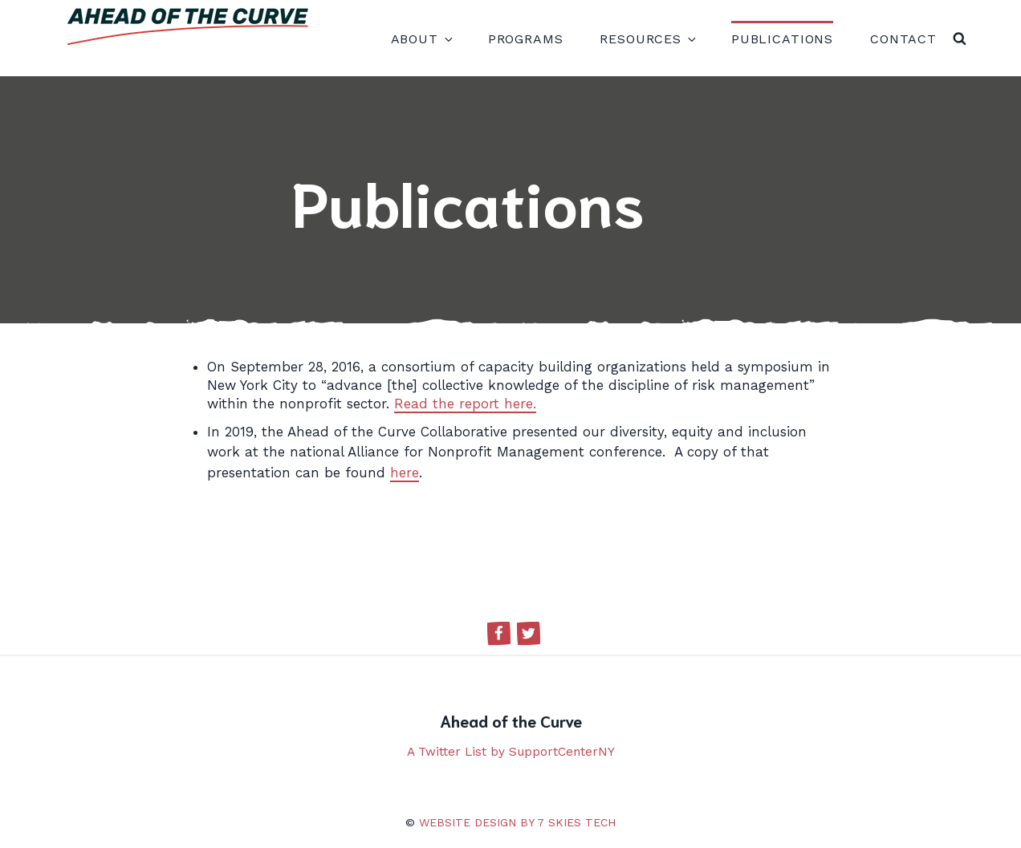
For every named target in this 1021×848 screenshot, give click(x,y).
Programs (525, 39)
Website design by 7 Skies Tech (517, 822)
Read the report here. (465, 404)
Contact (903, 39)
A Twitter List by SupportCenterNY (511, 752)
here (404, 473)
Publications (782, 39)
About (421, 39)
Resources (647, 39)
